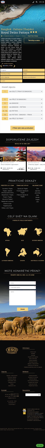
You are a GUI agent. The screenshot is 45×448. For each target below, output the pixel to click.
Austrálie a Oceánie (37, 277)
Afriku (41, 434)
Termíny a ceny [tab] (5, 90)
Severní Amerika (37, 257)
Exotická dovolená (33, 392)
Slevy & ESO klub (33, 375)
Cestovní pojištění (33, 376)
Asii (36, 431)
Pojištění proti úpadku (33, 373)
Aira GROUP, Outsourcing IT (39, 446)
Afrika (7, 257)
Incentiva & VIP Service (33, 381)
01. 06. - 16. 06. (36, 184)
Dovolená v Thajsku (7, 205)
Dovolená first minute (33, 393)
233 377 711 (15, 411)
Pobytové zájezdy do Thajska (22, 212)
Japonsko (37, 207)
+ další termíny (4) (34, 185)
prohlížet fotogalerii (37, 80)
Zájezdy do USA (12, 402)
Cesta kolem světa (12, 397)
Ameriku (37, 429)
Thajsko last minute (33, 402)
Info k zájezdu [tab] (5, 93)
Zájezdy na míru (12, 398)
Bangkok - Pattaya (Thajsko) (17, 29)
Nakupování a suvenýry (7, 218)
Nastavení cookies (10, 446)
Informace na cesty (33, 378)
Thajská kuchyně (7, 222)
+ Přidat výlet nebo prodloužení (22, 144)
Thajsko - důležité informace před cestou (7, 208)
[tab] (22, 108)
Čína (37, 205)
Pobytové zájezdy (12, 395)
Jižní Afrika (37, 209)
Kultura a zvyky (7, 220)
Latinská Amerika (7, 277)
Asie (22, 257)
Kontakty (33, 370)
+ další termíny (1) (7, 185)
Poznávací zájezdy (12, 393)
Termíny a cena (34, 40)
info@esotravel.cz (12, 414)
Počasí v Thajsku (7, 213)
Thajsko (37, 216)
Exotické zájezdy (33, 395)
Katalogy (33, 371)
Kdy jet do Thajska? (7, 215)
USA (37, 218)
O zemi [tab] (3, 97)
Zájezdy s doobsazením (33, 380)
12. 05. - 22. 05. (8, 184)
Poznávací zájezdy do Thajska (22, 208)
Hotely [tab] (26, 86)
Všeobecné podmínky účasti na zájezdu (33, 383)
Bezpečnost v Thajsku (7, 211)
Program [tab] (3, 86)
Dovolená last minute (33, 398)
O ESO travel (33, 368)
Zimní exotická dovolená (33, 397)
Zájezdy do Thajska (22, 205)
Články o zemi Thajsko (7, 224)
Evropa (22, 277)
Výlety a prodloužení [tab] (30, 93)
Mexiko (37, 214)
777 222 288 (15, 412)
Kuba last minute (33, 400)
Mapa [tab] (25, 90)
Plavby (11, 400)
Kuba (37, 211)
